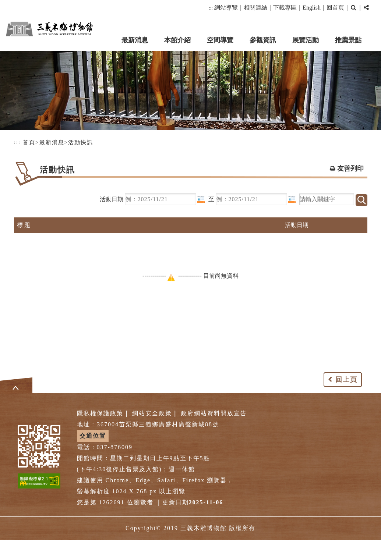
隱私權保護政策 (100, 413)
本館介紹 (177, 40)
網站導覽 (226, 7)
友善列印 (350, 168)
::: (211, 8)
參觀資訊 (263, 40)
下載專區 (285, 7)
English (312, 7)
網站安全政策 (152, 413)
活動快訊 (80, 142)
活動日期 (111, 199)
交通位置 (93, 436)
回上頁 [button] (346, 379)
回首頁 (335, 7)
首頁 (29, 142)
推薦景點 (348, 40)
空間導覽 (220, 40)
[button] (353, 8)
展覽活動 (305, 40)
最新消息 (134, 40)
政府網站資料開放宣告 (214, 413)
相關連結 (255, 7)
